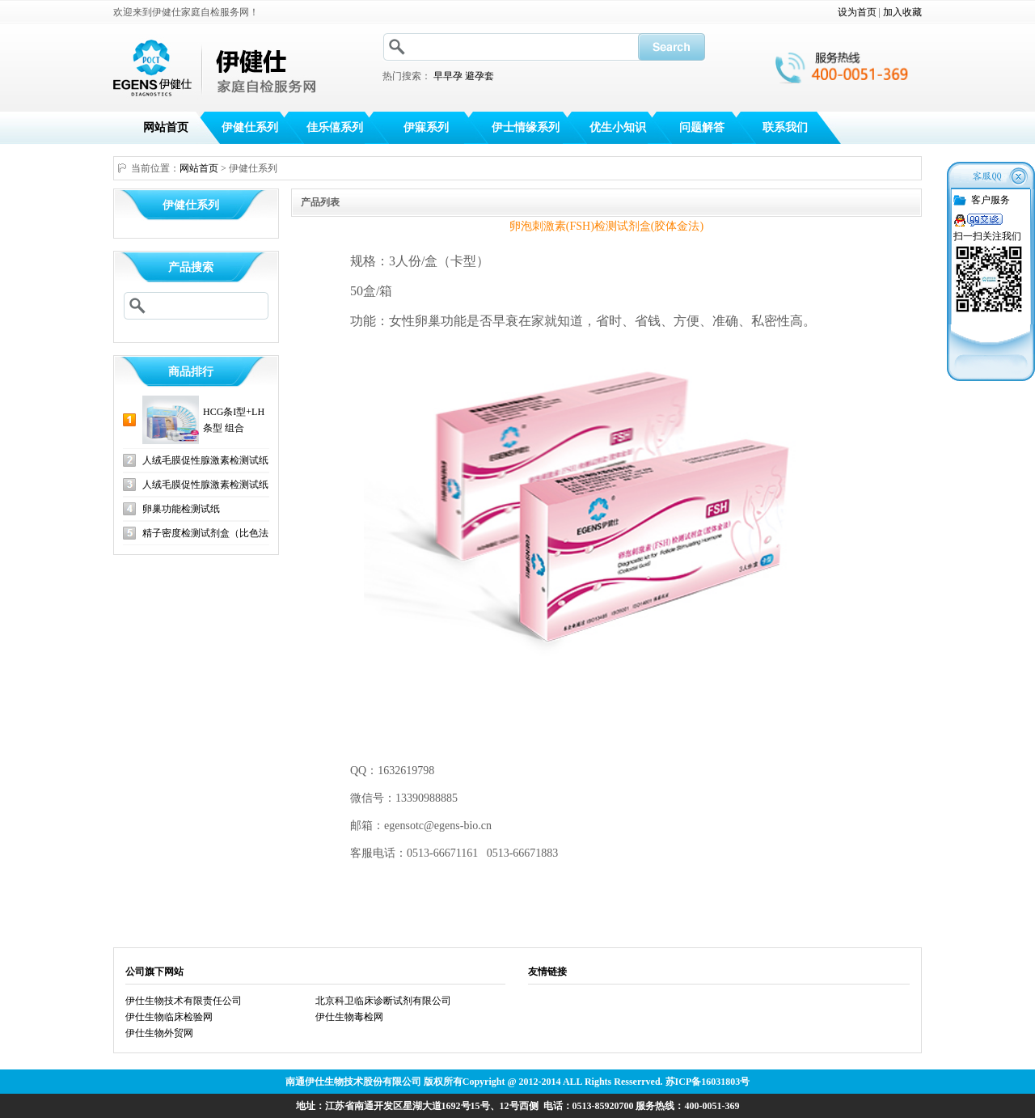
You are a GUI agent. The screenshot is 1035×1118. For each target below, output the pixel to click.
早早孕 (448, 76)
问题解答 (701, 127)
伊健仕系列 (250, 127)
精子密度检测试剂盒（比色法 (205, 533)
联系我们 (785, 127)
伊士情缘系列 (526, 127)
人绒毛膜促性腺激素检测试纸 (205, 460)
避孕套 (479, 76)
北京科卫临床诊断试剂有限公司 (383, 1000)
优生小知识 (617, 127)
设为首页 (857, 12)
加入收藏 (902, 12)
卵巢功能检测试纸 (181, 509)
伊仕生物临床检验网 (169, 1017)
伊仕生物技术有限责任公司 (183, 1000)
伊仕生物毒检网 (349, 1017)
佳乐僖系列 (334, 127)
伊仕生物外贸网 (159, 1033)
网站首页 (165, 127)
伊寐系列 (426, 127)
